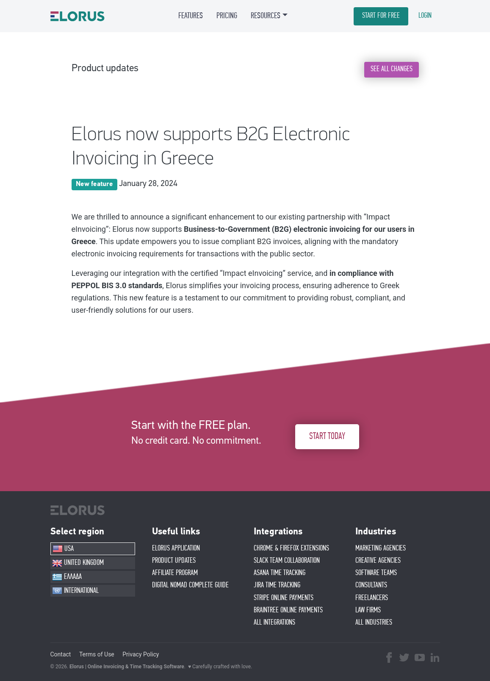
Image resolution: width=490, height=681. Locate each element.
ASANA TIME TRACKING (279, 573)
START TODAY (327, 436)
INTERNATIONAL (75, 591)
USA (63, 549)
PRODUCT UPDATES (174, 560)
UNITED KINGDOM (78, 563)
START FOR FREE (381, 15)
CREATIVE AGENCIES (378, 560)
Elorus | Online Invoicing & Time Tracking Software (126, 667)
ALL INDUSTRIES (373, 622)
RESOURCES (265, 15)
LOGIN (425, 15)
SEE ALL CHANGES (391, 69)
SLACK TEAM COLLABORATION (287, 560)
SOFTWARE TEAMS (376, 573)
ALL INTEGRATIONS (274, 622)
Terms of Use (96, 654)
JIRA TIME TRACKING (277, 585)
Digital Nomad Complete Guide (190, 585)
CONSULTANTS (371, 585)
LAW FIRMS (368, 610)
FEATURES (190, 15)
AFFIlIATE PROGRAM (175, 573)
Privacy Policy (140, 654)
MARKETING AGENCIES (380, 548)
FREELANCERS (371, 598)
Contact (60, 654)
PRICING (226, 15)
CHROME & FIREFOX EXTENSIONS (291, 548)
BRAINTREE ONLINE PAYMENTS (288, 610)
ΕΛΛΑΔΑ (67, 577)
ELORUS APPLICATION (176, 548)
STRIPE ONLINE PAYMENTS (283, 598)
